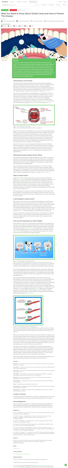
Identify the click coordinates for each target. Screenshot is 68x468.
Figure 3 (36, 288)
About (64, 4)
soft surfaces (45, 101)
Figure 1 (48, 102)
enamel (21, 210)
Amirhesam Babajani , (17, 453)
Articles (36, 4)
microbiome (47, 90)
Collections (43, 4)
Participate (51, 4)
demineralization (20, 179)
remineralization (29, 228)
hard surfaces (33, 102)
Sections (58, 4)
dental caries (44, 172)
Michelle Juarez (16, 448)
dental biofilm (30, 150)
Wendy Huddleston (26, 453)
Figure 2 (15, 231)
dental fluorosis (29, 293)
